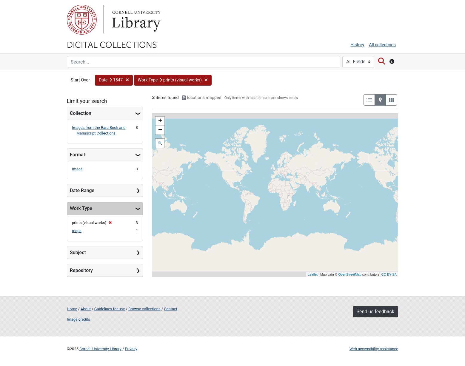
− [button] (160, 130)
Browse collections (144, 309)
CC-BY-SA (389, 274)
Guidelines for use (109, 309)
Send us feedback (375, 311)
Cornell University (82, 20)
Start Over (80, 80)
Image (77, 169)
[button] (114, 80)
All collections (382, 44)
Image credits (78, 319)
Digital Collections (112, 44)
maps (76, 230)
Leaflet (313, 274)
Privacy (131, 349)
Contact (170, 309)
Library (135, 20)
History (357, 44)
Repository (81, 270)
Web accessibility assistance (373, 349)
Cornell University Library (100, 349)
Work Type (81, 208)
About (86, 309)
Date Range (82, 190)
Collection (80, 113)
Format (77, 154)
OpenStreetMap (349, 274)
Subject (78, 252)
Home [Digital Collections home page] (72, 309)
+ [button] (160, 121)
